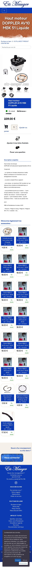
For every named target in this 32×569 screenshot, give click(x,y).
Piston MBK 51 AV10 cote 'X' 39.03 (7, 370)
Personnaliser (23, 563)
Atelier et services (16, 496)
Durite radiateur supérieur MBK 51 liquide (7, 425)
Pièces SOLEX (16, 508)
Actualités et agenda (16, 523)
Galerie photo (16, 494)
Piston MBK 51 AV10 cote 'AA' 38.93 (7, 267)
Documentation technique (16, 527)
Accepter (17, 560)
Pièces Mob (16, 506)
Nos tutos (16, 525)
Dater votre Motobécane (16, 521)
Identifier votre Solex (16, 519)
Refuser (25, 560)
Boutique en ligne (6, 41)
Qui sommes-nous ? (16, 490)
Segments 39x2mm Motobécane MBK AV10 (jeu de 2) (22, 398)
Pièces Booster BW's (16, 510)
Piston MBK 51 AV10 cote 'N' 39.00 (22, 320)
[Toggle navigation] (4, 10)
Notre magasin (16, 492)
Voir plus (18, 556)
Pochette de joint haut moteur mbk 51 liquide (7, 240)
